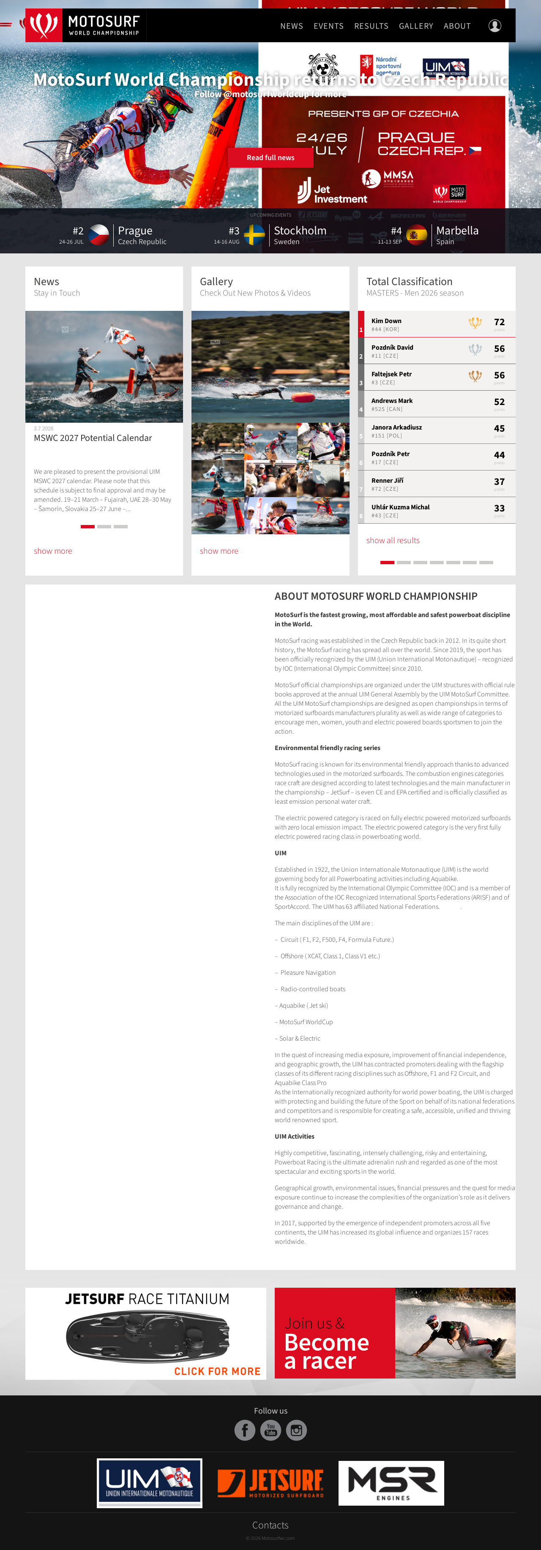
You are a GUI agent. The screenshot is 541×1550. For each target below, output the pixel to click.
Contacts (270, 1525)
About (457, 26)
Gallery (416, 26)
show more (53, 551)
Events (329, 26)
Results (371, 26)
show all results (393, 541)
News (291, 26)
